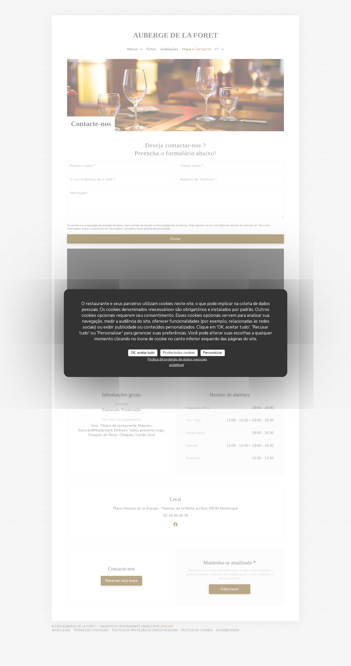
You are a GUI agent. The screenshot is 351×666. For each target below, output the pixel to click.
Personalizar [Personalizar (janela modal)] (212, 352)
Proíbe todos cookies (179, 352)
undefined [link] (176, 365)
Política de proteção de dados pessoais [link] (177, 359)
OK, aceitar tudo (143, 352)
